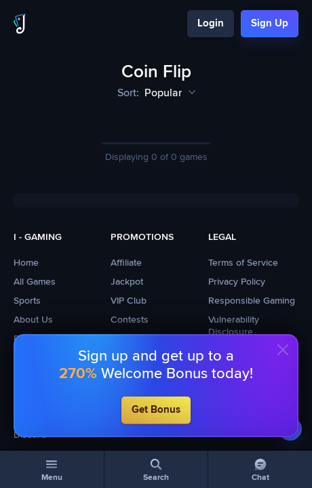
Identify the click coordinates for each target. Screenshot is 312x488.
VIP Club (129, 301)
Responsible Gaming (251, 301)
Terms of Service (243, 263)
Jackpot (127, 282)
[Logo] (20, 24)
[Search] (156, 469)
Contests (130, 320)
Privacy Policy (236, 282)
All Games (35, 282)
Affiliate (126, 263)
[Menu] (52, 469)
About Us (33, 320)
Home (26, 263)
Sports (27, 301)
